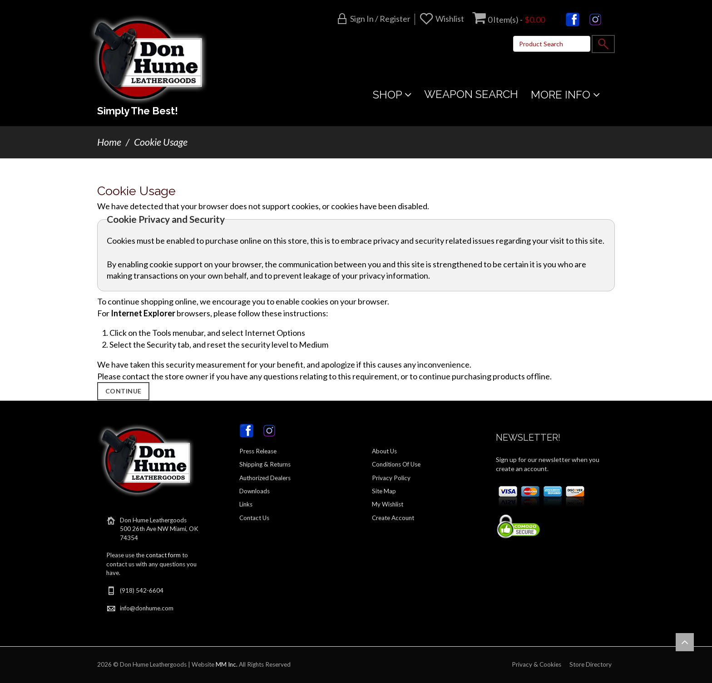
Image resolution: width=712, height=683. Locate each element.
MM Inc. (226, 664)
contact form (163, 555)
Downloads (254, 491)
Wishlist (449, 19)
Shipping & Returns (265, 464)
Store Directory (590, 664)
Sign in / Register (380, 19)
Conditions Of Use (396, 464)
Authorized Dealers (265, 478)
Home (109, 142)
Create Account (393, 517)
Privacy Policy (391, 478)
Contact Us (254, 517)
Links (245, 504)
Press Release (258, 451)
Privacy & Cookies (536, 664)
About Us (384, 451)
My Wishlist (387, 504)
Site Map (384, 491)
